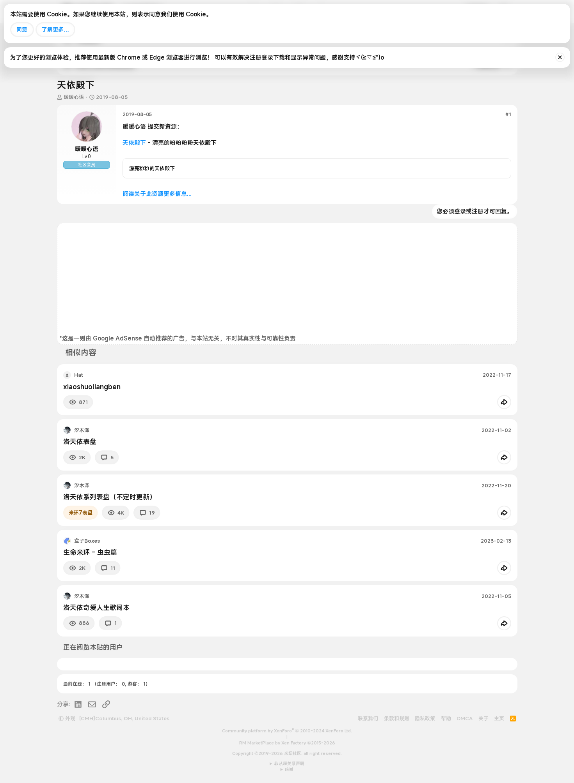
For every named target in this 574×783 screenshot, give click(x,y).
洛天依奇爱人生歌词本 (96, 607)
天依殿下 (134, 142)
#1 (508, 114)
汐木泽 (81, 430)
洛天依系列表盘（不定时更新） (109, 496)
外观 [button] (67, 718)
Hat (78, 374)
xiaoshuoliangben (92, 386)
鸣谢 (289, 769)
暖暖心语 (74, 97)
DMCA (465, 718)
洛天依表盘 (79, 441)
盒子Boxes (87, 540)
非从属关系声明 (289, 763)
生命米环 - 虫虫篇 (90, 552)
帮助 (446, 718)
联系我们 (368, 718)
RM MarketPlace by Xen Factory (287, 743)
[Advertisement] (287, 279)
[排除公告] (560, 57)
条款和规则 (396, 718)
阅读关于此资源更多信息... (157, 194)
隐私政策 (425, 718)
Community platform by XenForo (287, 731)
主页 (499, 718)
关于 (483, 718)
